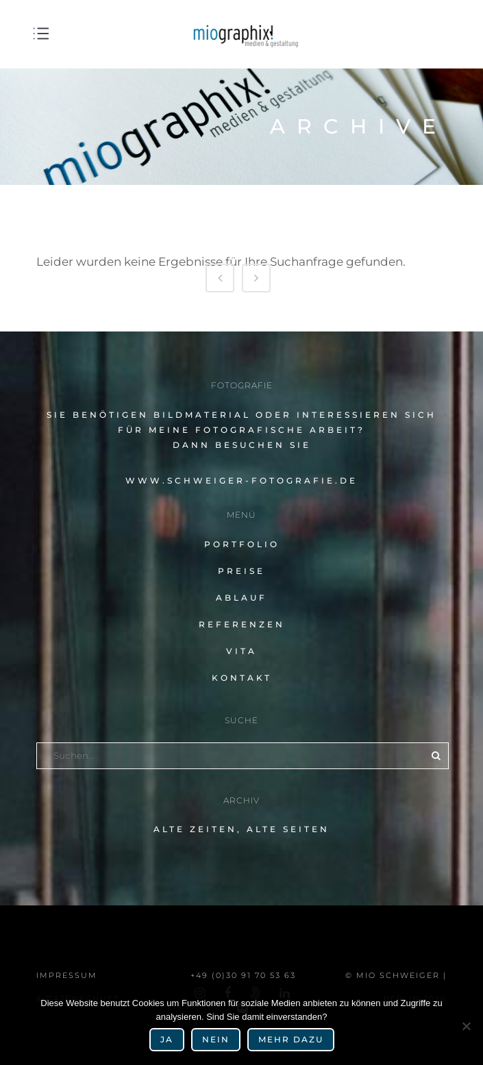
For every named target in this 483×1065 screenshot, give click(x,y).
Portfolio (242, 544)
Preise (241, 571)
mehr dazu (290, 1039)
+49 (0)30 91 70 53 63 (243, 975)
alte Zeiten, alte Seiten (241, 829)
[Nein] (466, 1026)
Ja (166, 1039)
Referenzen (242, 624)
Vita (241, 651)
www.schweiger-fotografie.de (241, 480)
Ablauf (241, 597)
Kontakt (242, 678)
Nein (216, 1039)
